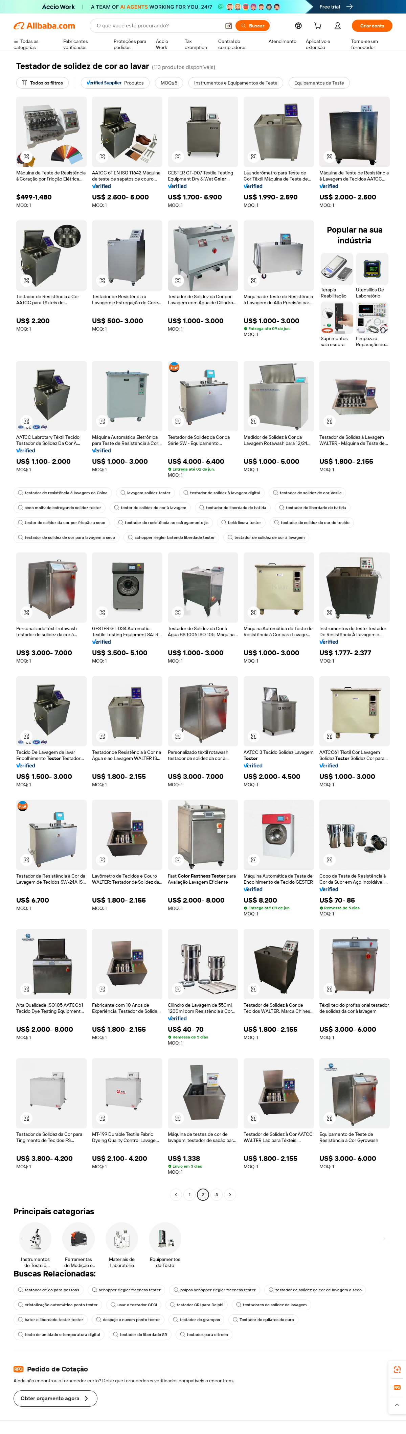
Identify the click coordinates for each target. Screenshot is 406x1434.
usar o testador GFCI (134, 1305)
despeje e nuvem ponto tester (128, 1319)
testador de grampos (196, 1319)
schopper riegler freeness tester (126, 1290)
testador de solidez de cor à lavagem (266, 537)
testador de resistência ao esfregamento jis (163, 522)
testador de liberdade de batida (232, 507)
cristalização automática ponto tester (58, 1305)
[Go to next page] (230, 1195)
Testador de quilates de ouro (263, 1319)
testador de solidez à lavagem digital (221, 493)
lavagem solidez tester (145, 493)
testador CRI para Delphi (196, 1305)
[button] (229, 26)
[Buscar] (252, 25)
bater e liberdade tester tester (50, 1319)
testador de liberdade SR (140, 1334)
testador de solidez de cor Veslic (307, 493)
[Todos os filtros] (42, 83)
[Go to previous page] (176, 1195)
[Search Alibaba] (158, 25)
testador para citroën (204, 1334)
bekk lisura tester (241, 522)
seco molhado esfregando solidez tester (59, 507)
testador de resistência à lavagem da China (63, 493)
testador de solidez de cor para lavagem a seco (66, 537)
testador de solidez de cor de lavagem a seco (315, 1290)
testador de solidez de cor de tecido (311, 522)
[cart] (319, 26)
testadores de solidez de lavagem (271, 1305)
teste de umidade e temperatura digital (59, 1334)
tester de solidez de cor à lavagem (150, 507)
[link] (397, 1370)
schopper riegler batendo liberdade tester (171, 537)
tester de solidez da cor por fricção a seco (61, 522)
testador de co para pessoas (48, 1290)
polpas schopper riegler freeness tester (215, 1290)
